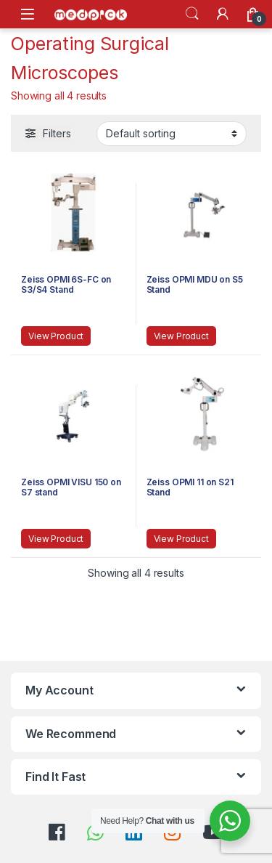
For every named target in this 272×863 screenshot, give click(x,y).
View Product (55, 336)
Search (192, 14)
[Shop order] (171, 133)
